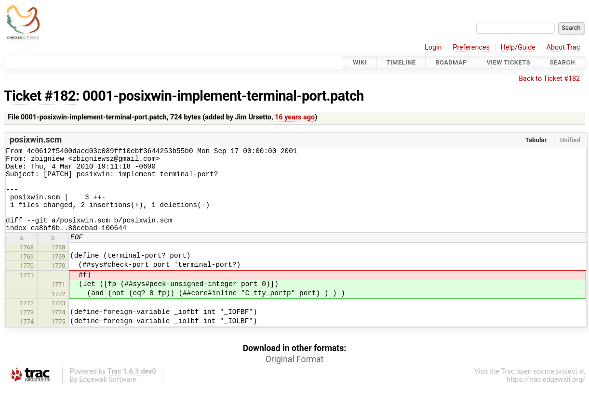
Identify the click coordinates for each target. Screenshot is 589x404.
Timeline (401, 62)
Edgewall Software (107, 395)
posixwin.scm (36, 139)
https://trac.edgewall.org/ (546, 395)
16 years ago (295, 117)
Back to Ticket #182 (549, 79)
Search (562, 62)
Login (433, 47)
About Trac (563, 47)
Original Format (295, 375)
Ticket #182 (40, 96)
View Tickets (508, 62)
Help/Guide (518, 47)
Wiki (360, 62)
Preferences (471, 47)
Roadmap (451, 62)
